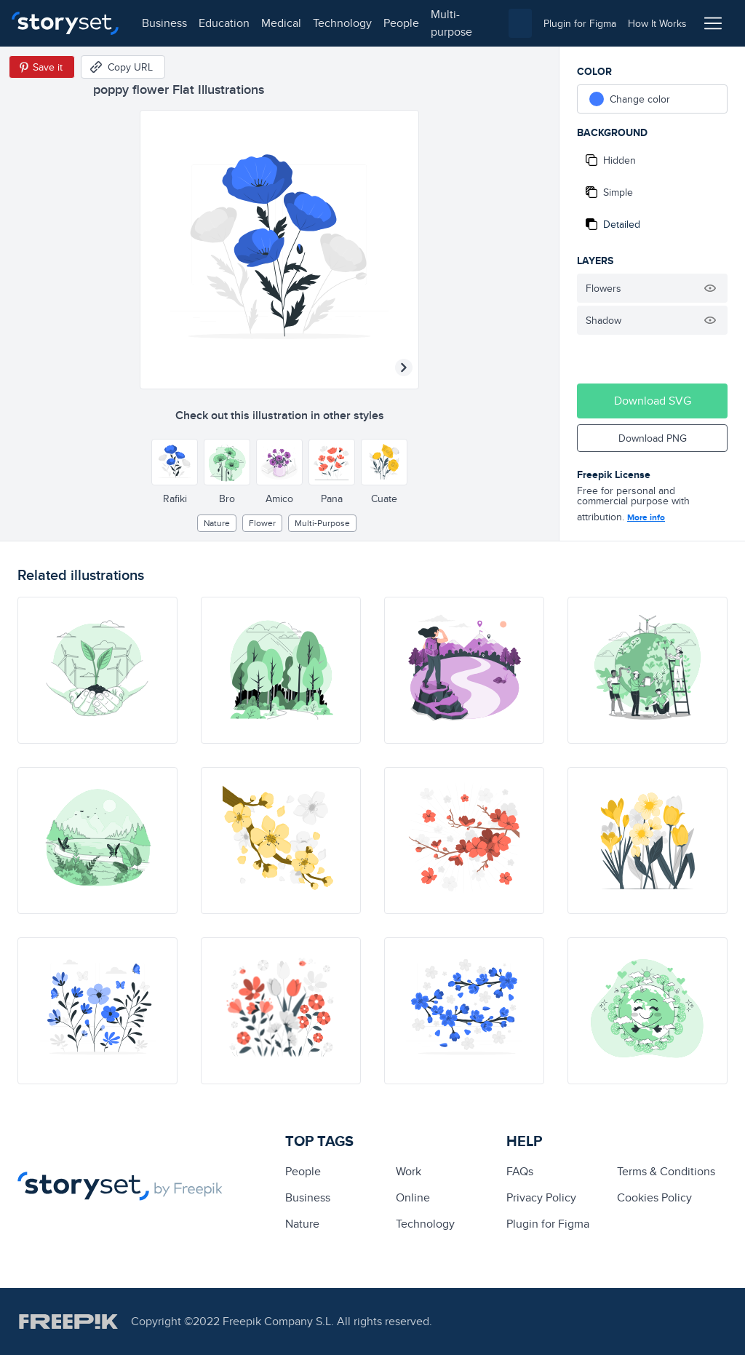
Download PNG (652, 438)
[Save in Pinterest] (42, 67)
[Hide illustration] (710, 288)
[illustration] (97, 670)
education (224, 23)
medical (281, 23)
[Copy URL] (123, 67)
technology (342, 23)
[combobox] (520, 23)
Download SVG (652, 400)
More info (646, 517)
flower (262, 523)
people (401, 23)
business (164, 23)
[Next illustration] (404, 367)
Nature (217, 523)
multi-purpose (451, 23)
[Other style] (174, 462)
